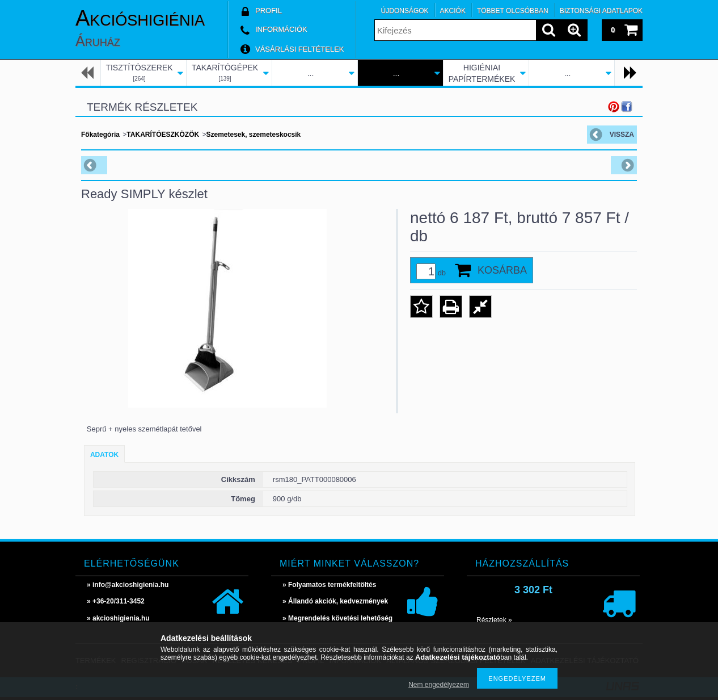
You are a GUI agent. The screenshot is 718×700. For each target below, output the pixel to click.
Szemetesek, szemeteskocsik (253, 135)
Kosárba (502, 270)
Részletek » (494, 620)
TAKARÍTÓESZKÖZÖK (162, 135)
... (310, 73)
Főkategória (100, 135)
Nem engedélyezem (438, 685)
